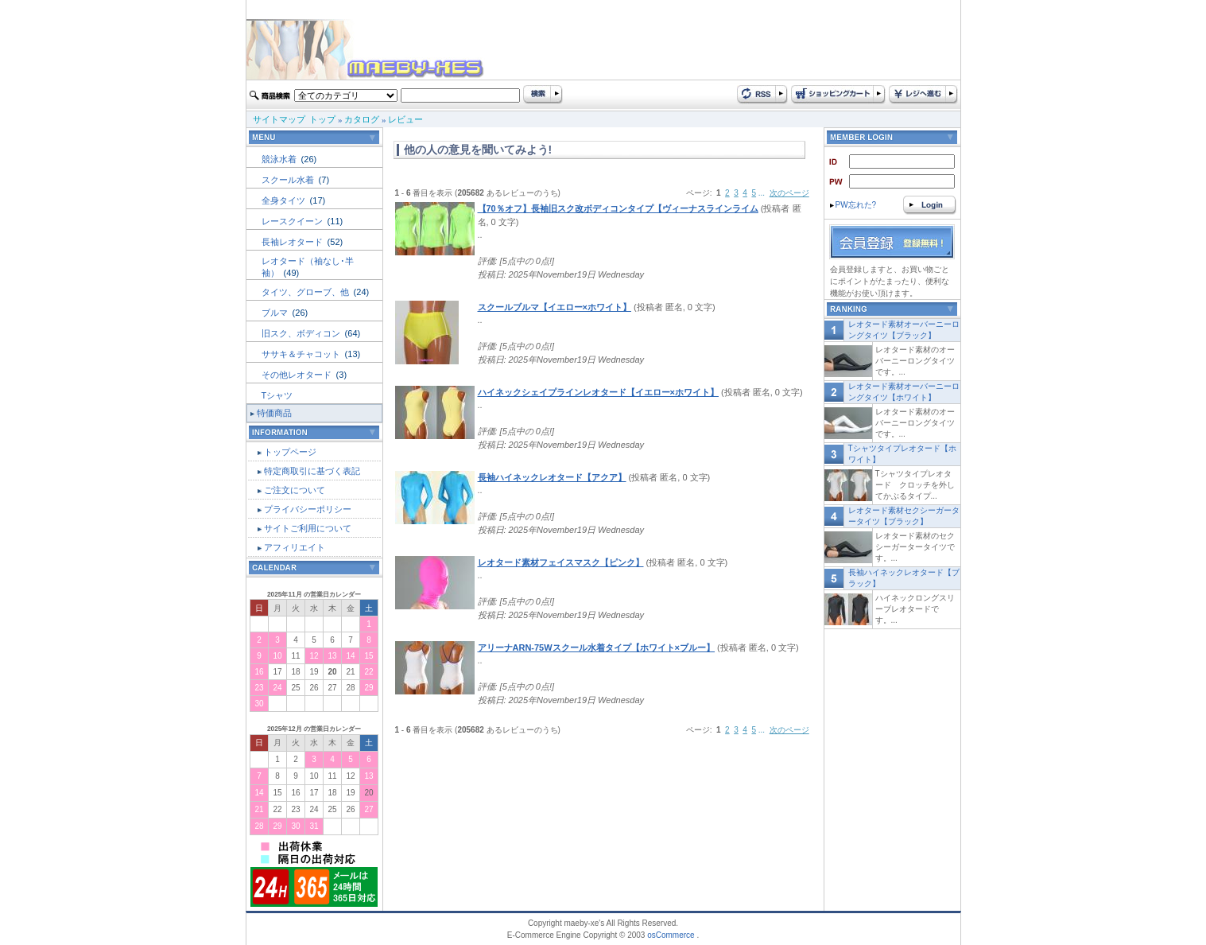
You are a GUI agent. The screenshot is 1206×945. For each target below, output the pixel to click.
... (761, 193)
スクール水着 (289, 180)
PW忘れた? (853, 204)
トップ (322, 119)
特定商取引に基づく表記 (312, 471)
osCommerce (670, 935)
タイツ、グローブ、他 (306, 292)
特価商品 (274, 413)
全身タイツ (285, 200)
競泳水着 (280, 159)
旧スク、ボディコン (302, 333)
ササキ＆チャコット (302, 354)
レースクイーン (293, 221)
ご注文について (294, 490)
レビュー (405, 119)
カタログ (361, 119)
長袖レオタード (293, 242)
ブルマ (276, 312)
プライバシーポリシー (307, 509)
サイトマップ (279, 119)
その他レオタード (298, 374)
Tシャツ (277, 395)
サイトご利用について (307, 528)
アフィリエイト (294, 547)
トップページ (290, 452)
